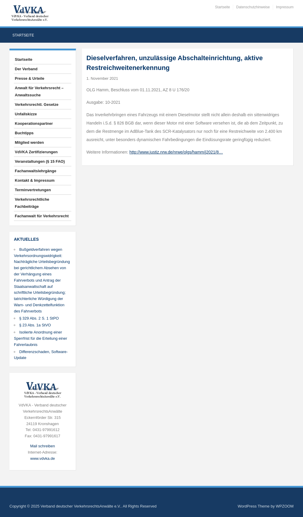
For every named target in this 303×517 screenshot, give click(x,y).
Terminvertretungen (33, 190)
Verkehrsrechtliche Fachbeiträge (32, 203)
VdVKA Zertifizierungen (36, 152)
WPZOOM (285, 506)
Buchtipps (24, 133)
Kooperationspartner (34, 123)
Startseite (222, 7)
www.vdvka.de (42, 458)
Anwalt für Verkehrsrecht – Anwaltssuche (39, 91)
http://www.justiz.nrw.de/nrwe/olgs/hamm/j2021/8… (176, 152)
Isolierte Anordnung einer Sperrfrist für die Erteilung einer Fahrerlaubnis (40, 338)
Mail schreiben (42, 446)
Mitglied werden (29, 142)
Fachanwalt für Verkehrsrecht (42, 216)
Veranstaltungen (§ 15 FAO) (40, 161)
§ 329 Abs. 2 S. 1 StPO (39, 318)
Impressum (285, 7)
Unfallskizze (26, 114)
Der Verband (26, 69)
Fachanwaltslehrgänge (35, 171)
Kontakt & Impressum (34, 180)
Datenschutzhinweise (253, 7)
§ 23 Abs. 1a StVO (35, 325)
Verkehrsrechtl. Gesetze (36, 104)
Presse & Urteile (29, 78)
